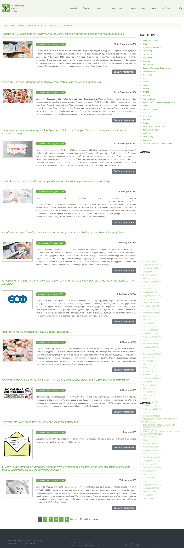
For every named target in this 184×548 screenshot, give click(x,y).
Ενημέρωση (38, 25)
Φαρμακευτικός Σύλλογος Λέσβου (17, 25)
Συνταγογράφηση (150, 71)
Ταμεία (145, 82)
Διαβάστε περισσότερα (124, 72)
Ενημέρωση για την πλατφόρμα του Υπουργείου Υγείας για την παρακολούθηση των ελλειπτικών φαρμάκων (63, 232)
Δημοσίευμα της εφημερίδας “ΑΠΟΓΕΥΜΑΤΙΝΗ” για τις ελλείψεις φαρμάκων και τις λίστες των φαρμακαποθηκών (65, 380)
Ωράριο (146, 78)
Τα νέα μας (147, 51)
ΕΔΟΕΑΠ (147, 95)
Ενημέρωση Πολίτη (137, 8)
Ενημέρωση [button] (100, 8)
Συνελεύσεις (148, 140)
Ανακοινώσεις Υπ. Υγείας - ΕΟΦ (59, 25)
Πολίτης (146, 123)
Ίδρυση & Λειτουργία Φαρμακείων (156, 68)
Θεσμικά (146, 61)
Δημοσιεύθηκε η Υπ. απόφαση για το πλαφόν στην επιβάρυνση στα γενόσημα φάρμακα (51, 82)
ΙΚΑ (144, 113)
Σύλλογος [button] (85, 8)
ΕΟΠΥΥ (146, 85)
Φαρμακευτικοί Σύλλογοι (152, 47)
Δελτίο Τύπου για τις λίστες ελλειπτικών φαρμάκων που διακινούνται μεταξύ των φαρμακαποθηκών (57, 181)
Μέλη (145, 44)
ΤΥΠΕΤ (146, 92)
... (61, 519)
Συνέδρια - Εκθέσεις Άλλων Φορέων (157, 144)
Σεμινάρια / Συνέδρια (151, 130)
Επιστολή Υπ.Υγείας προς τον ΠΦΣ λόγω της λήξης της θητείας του (40, 422)
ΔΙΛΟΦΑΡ (147, 120)
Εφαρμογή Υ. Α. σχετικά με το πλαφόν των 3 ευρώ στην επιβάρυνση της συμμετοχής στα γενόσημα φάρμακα (63, 33)
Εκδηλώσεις (148, 137)
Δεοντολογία (148, 65)
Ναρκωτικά (147, 75)
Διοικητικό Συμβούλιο (151, 40)
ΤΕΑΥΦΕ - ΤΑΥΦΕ (150, 109)
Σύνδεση (152, 8)
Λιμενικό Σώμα (149, 99)
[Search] (170, 8)
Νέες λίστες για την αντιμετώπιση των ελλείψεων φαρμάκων (35, 331)
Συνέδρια (146, 133)
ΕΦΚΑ (145, 106)
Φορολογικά (148, 116)
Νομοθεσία (147, 58)
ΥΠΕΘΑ (146, 89)
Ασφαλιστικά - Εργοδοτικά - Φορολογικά (159, 102)
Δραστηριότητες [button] (117, 8)
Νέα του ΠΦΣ (148, 54)
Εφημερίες (73, 8)
